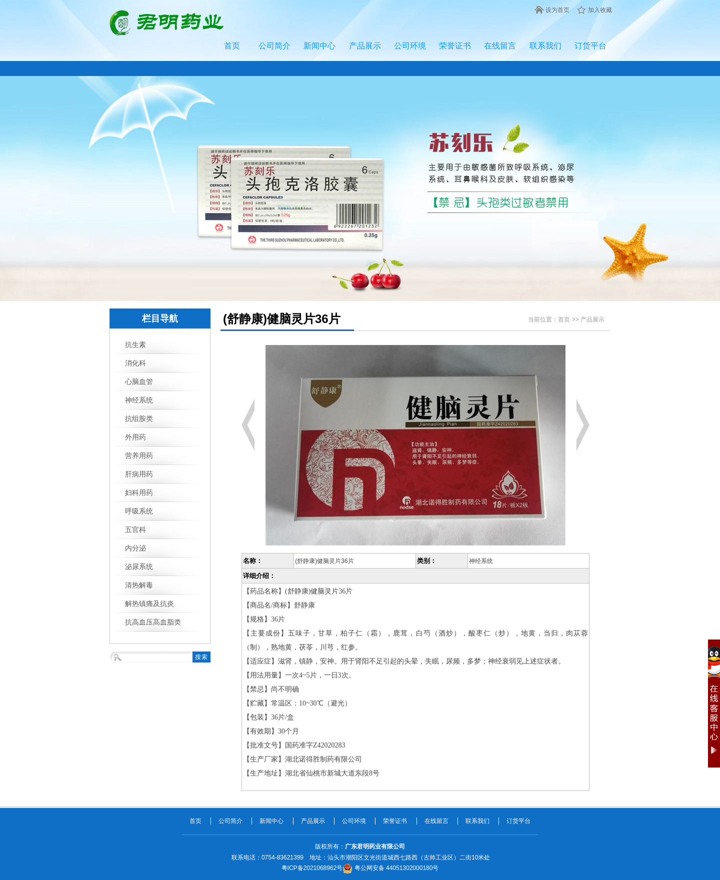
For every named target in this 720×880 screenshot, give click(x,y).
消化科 (135, 363)
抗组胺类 (139, 418)
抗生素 (135, 344)
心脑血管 (139, 382)
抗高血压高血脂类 (153, 622)
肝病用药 (139, 474)
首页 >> (569, 319)
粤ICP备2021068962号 (312, 868)
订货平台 (590, 46)
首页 (232, 46)
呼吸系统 (139, 511)
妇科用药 (139, 492)
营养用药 (139, 456)
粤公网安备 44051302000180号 (390, 868)
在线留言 (500, 46)
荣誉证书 (455, 46)
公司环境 (410, 46)
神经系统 (139, 400)
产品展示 (365, 46)
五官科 (135, 530)
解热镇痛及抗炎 (149, 604)
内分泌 (135, 548)
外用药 (135, 437)
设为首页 (558, 10)
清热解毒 (139, 585)
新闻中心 (320, 46)
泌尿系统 (139, 566)
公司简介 (274, 46)
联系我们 (546, 46)
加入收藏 (600, 10)
